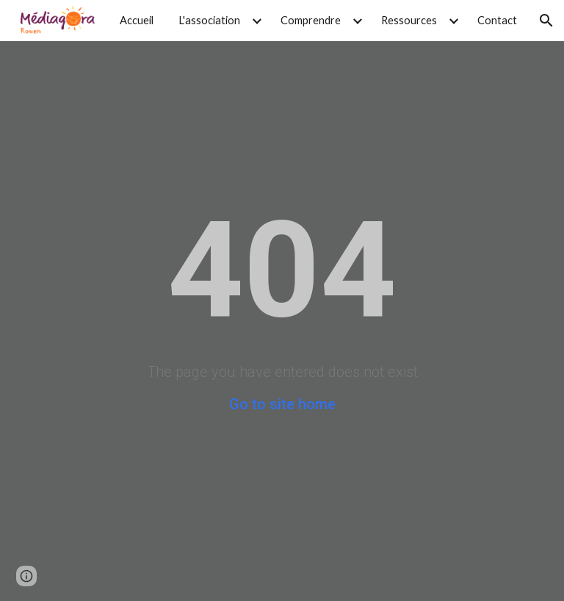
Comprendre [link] (311, 20)
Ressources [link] (409, 20)
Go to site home (282, 404)
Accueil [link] (136, 20)
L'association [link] (209, 20)
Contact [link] (497, 20)
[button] (546, 20)
